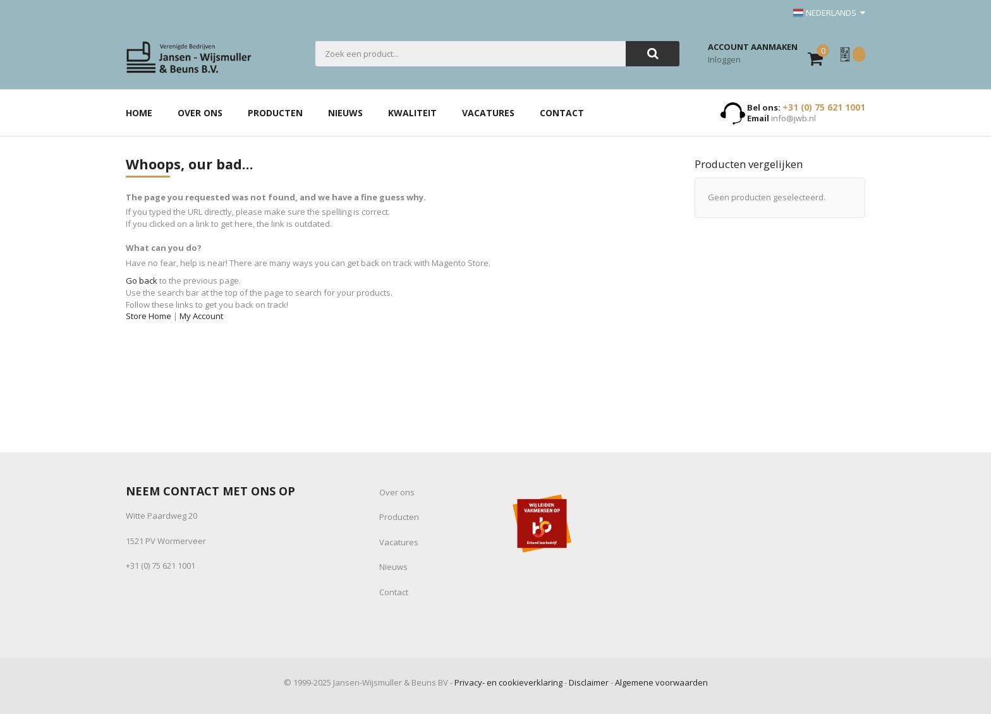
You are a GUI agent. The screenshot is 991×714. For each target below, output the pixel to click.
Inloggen (724, 59)
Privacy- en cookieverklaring (508, 682)
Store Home (148, 316)
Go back (141, 280)
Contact (393, 592)
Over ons (397, 492)
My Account (201, 316)
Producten (399, 517)
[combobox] (470, 53)
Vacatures (398, 542)
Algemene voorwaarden (661, 682)
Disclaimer (589, 682)
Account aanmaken (753, 46)
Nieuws (393, 566)
